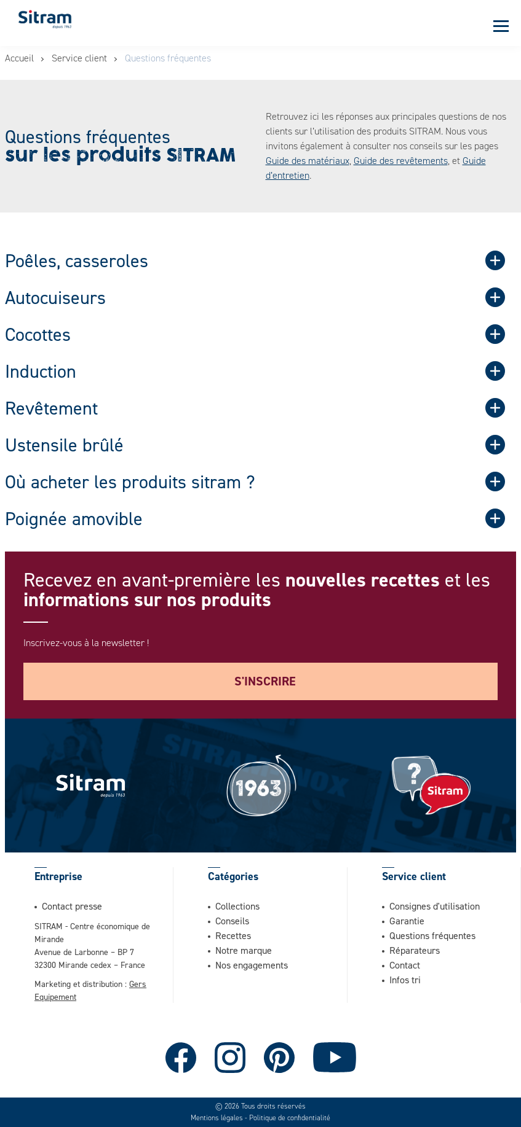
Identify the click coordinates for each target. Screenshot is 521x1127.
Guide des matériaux (307, 160)
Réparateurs (414, 950)
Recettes (233, 935)
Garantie (406, 920)
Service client (79, 58)
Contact (404, 965)
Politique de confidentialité (289, 1117)
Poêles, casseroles (76, 260)
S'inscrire (265, 681)
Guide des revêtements (401, 160)
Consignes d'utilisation (434, 906)
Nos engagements (251, 965)
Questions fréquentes (432, 935)
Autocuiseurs (55, 297)
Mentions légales (217, 1117)
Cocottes (38, 334)
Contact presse (72, 906)
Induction (40, 371)
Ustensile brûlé (64, 445)
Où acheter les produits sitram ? (130, 481)
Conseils (232, 920)
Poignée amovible (74, 518)
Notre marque (243, 950)
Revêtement (51, 408)
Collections (237, 906)
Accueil (19, 58)
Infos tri (405, 979)
